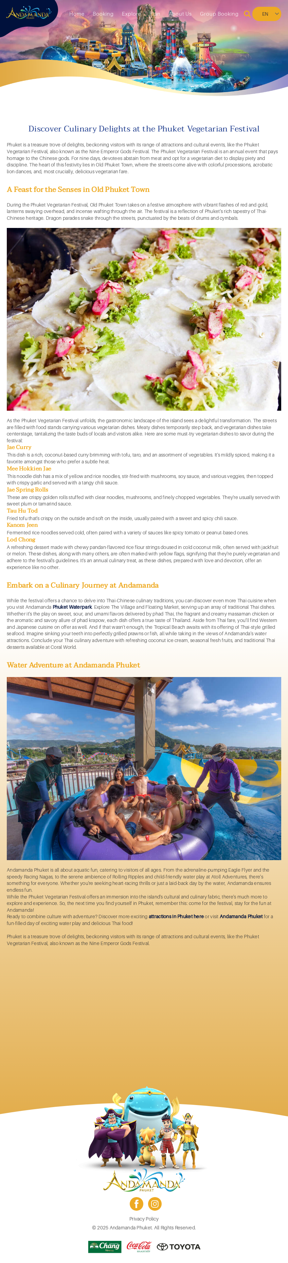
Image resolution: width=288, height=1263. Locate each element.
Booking (103, 14)
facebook (136, 1204)
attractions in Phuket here (176, 916)
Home (77, 14)
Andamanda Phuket (241, 916)
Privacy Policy (144, 1219)
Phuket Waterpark (72, 607)
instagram (155, 1204)
